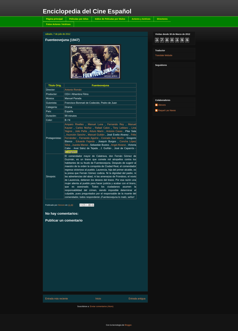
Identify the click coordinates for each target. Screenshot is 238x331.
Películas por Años (78, 19)
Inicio (98, 298)
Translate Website (163, 55)
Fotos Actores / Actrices (58, 24)
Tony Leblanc (120, 128)
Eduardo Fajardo (85, 141)
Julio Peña (81, 131)
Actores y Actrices (141, 19)
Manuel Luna (95, 124)
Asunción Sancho (75, 134)
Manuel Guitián (96, 134)
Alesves (162, 105)
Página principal (54, 19)
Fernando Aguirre (88, 138)
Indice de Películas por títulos (110, 19)
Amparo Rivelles (74, 124)
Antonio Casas (114, 131)
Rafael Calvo (102, 128)
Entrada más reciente (56, 298)
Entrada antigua (137, 298)
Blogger (128, 325)
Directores (162, 19)
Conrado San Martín (112, 138)
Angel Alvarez (118, 145)
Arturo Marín (96, 131)
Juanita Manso (80, 145)
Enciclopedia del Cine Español (87, 11)
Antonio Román (73, 89)
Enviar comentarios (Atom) (101, 306)
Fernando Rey (115, 124)
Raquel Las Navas (167, 110)
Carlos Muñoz (84, 128)
